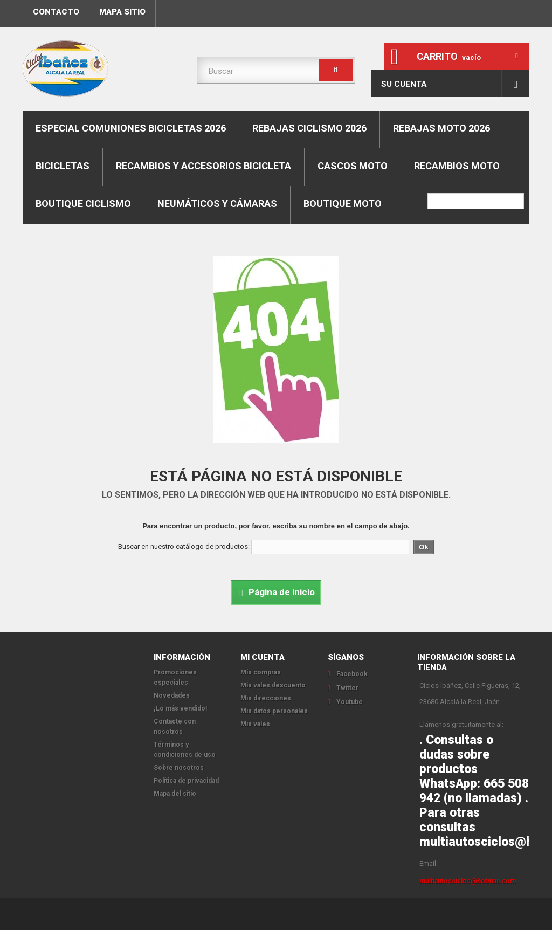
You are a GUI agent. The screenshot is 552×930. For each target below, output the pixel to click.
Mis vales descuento (273, 685)
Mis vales (255, 724)
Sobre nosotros (179, 767)
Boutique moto (342, 203)
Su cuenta (404, 84)
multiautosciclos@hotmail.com (467, 881)
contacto (56, 12)
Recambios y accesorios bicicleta (203, 165)
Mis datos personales (274, 711)
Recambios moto (457, 165)
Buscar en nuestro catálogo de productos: (184, 546)
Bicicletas (62, 165)
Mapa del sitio (175, 793)
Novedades (172, 695)
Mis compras (260, 672)
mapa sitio (122, 12)
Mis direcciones (265, 698)
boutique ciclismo (83, 203)
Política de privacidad (186, 780)
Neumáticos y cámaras (217, 203)
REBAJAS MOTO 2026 (441, 128)
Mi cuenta (262, 657)
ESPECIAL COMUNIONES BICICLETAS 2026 (131, 128)
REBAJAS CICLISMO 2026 (309, 128)
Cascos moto (353, 165)
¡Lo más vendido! (180, 708)
